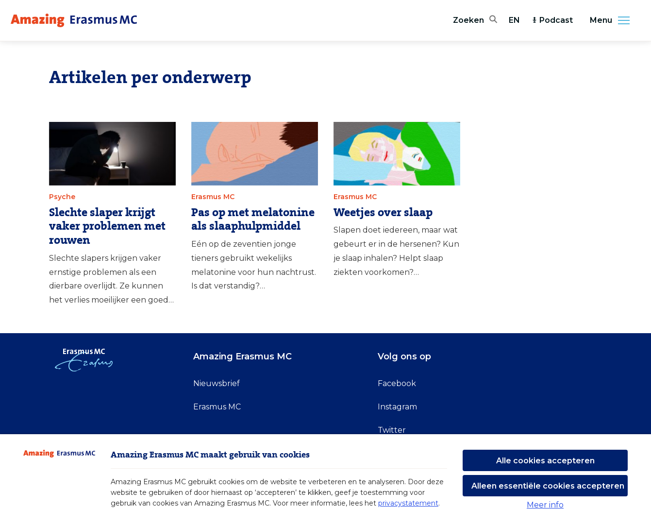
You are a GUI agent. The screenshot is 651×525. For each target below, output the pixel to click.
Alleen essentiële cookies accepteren (547, 486)
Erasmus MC (217, 406)
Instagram (397, 406)
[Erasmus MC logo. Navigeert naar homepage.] (74, 20)
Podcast (552, 20)
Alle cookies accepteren (545, 460)
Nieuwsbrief (216, 383)
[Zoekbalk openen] (475, 20)
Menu (612, 20)
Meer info (545, 504)
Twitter (392, 430)
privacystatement (408, 503)
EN (514, 20)
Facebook (397, 383)
